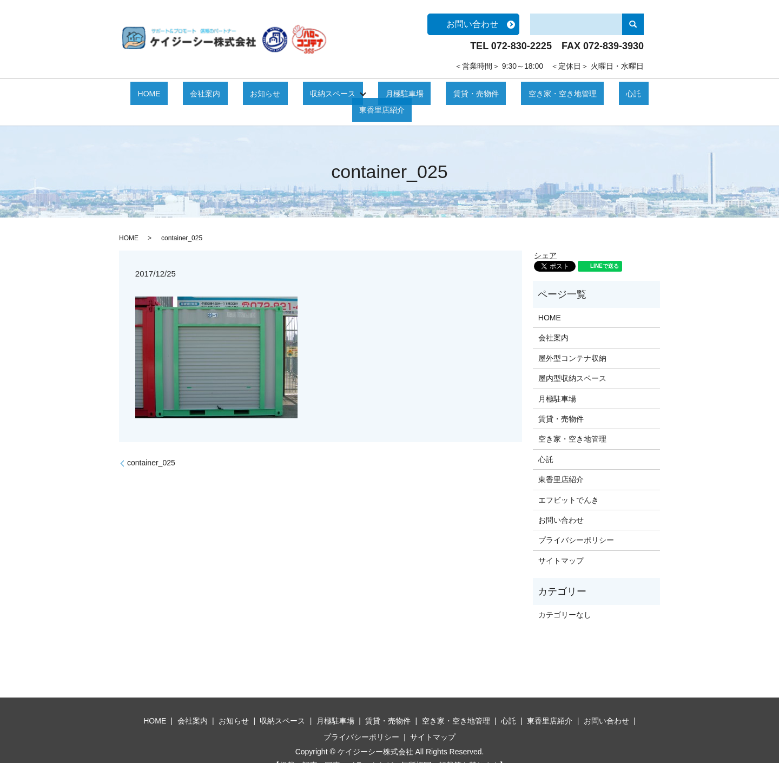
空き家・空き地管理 (492, 92)
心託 (548, 92)
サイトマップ (561, 543)
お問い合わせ (472, 24)
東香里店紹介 (594, 92)
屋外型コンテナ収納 (572, 341)
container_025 (151, 445)
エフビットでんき (568, 482)
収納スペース (298, 92)
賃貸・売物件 (420, 92)
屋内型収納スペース (572, 361)
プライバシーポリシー (576, 522)
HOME (158, 92)
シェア (545, 238)
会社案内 (200, 92)
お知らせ (245, 92)
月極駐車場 (363, 92)
